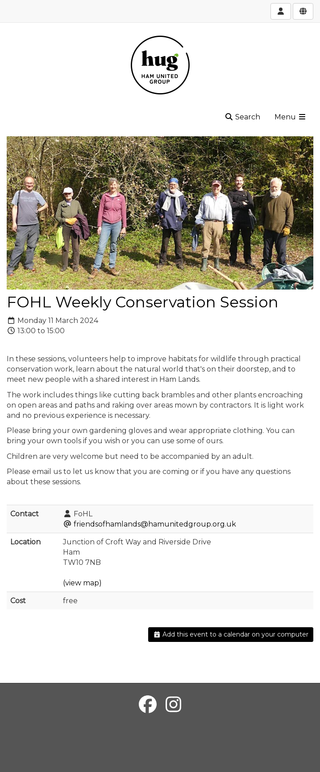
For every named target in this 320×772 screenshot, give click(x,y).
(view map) (82, 583)
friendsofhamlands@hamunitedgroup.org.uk (155, 524)
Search (242, 117)
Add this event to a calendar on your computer (231, 634)
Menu (290, 117)
